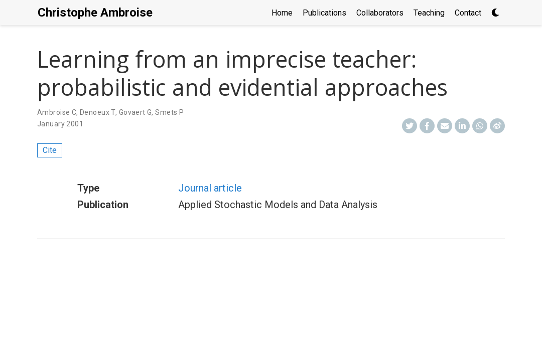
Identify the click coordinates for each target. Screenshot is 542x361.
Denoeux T (97, 112)
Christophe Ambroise (95, 13)
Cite (50, 150)
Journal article (210, 188)
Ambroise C (56, 112)
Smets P (169, 112)
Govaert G (135, 112)
